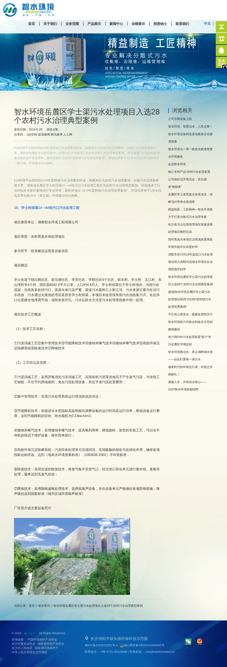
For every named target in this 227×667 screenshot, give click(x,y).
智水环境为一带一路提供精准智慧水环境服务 (190, 152)
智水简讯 (44, 605)
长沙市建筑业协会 (20, 643)
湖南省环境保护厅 (43, 648)
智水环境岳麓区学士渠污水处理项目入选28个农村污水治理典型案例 (190, 280)
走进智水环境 (177, 164)
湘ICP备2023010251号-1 (104, 645)
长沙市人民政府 (18, 648)
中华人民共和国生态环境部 (26, 652)
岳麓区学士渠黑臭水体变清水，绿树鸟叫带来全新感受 (190, 198)
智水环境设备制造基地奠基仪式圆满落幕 (190, 137)
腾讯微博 (56, 134)
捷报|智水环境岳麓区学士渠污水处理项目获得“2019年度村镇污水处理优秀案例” (189, 299)
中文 (207, 23)
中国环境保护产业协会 (39, 639)
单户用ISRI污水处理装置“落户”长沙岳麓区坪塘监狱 (190, 340)
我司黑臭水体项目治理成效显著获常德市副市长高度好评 (190, 243)
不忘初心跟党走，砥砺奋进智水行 (190, 314)
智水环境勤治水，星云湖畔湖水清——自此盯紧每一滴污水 (190, 355)
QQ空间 (32, 134)
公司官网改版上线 (180, 119)
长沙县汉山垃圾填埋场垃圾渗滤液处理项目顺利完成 (190, 228)
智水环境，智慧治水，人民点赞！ (190, 126)
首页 (32, 605)
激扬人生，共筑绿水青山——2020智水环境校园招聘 (187, 385)
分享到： (20, 134)
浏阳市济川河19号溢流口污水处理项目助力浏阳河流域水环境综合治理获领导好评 (190, 262)
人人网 (67, 134)
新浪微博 (44, 134)
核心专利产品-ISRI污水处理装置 (189, 171)
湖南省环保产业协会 (47, 643)
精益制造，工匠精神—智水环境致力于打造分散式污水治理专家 (190, 213)
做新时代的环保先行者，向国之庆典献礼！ (190, 370)
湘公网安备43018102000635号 (145, 645)
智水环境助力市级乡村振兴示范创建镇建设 (190, 325)
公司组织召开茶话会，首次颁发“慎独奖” (187, 183)
